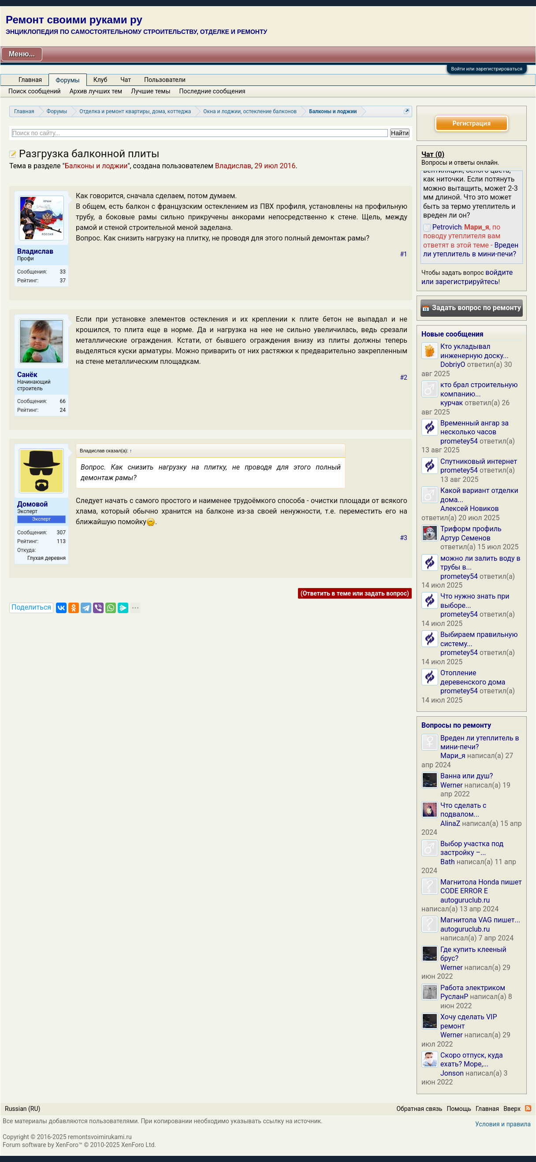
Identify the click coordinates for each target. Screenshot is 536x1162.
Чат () (432, 154)
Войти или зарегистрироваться (486, 69)
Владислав (233, 166)
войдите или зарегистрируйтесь (467, 276)
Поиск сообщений (34, 91)
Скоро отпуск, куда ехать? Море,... (471, 1059)
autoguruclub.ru (465, 900)
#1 (404, 254)
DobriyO (452, 364)
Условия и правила (503, 1124)
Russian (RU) (22, 1108)
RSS (528, 1108)
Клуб (100, 79)
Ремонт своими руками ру (74, 20)
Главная (30, 79)
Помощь (459, 1108)
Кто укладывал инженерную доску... (474, 350)
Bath (447, 862)
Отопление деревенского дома (472, 677)
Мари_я (452, 755)
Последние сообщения (212, 91)
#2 (404, 377)
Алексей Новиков (469, 508)
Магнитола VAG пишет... (480, 920)
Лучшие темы (150, 91)
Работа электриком (472, 988)
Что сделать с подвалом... (463, 809)
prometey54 (459, 441)
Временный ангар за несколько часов (474, 427)
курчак (451, 403)
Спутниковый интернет (478, 461)
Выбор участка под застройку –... (471, 848)
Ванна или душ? (466, 776)
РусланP (454, 996)
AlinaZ (450, 823)
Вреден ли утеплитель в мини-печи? (470, 249)
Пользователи (165, 79)
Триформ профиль (471, 529)
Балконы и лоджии (96, 166)
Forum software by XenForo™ (79, 1144)
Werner (451, 785)
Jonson (452, 1073)
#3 (404, 537)
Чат (125, 79)
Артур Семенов (465, 538)
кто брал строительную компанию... (479, 389)
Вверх (512, 1108)
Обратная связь (419, 1108)
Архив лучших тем (96, 91)
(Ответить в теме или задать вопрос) (355, 593)
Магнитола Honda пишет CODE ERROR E (481, 886)
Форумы (67, 80)
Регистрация (472, 123)
